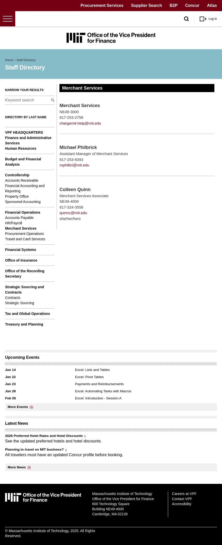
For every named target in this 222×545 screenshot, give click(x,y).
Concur (192, 5)
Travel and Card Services (25, 239)
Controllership (17, 175)
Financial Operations (22, 212)
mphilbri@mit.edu (74, 165)
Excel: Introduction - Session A (98, 398)
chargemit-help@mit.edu (80, 123)
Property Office (17, 196)
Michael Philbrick (78, 147)
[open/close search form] (186, 19)
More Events (18, 407)
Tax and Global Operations (27, 314)
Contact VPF (182, 499)
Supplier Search (146, 5)
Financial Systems (20, 250)
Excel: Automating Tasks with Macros (103, 391)
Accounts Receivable (21, 180)
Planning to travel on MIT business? (34, 449)
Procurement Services (102, 5)
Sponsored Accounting (23, 202)
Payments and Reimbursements (99, 384)
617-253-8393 (71, 159)
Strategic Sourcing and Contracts (24, 289)
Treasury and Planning (24, 324)
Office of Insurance (21, 260)
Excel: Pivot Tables (89, 377)
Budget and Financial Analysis (23, 161)
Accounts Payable (19, 218)
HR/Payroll (13, 223)
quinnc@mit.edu (73, 213)
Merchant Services (21, 228)
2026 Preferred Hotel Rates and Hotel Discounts (44, 436)
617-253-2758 (71, 117)
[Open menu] (7, 18)
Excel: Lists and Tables (92, 370)
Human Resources (20, 148)
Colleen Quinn (74, 189)
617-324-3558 (71, 207)
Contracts (12, 298)
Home (9, 60)
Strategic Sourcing (19, 303)
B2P (174, 5)
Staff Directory (26, 60)
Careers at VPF (184, 494)
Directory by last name (25, 117)
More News (17, 467)
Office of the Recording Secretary (24, 273)
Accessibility (181, 504)
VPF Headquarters (24, 132)
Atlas (212, 5)
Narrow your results (24, 90)
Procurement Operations (24, 234)
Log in (213, 19)
